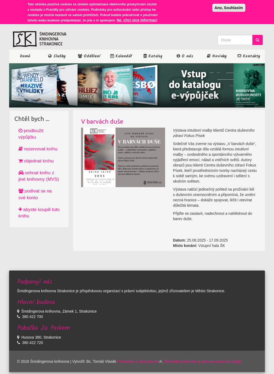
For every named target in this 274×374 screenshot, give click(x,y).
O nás (185, 56)
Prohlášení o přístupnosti (139, 361)
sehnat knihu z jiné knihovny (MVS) (38, 176)
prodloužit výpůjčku (30, 134)
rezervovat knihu (37, 148)
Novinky (217, 56)
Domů (25, 56)
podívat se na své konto (35, 194)
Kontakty (248, 56)
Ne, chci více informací (137, 20)
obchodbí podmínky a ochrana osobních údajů (202, 361)
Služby (57, 56)
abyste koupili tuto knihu (39, 213)
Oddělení (89, 56)
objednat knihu (36, 161)
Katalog (152, 56)
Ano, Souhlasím (229, 8)
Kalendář (121, 56)
